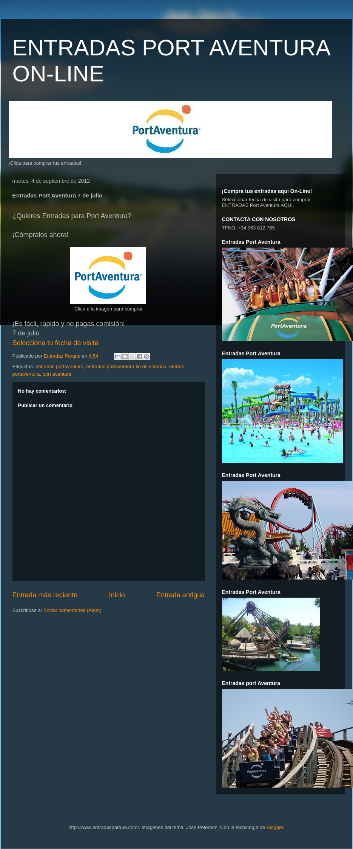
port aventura (57, 374)
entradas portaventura (59, 366)
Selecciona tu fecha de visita (55, 343)
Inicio (117, 595)
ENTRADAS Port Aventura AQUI (257, 205)
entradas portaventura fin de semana (126, 366)
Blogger (275, 827)
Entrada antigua (180, 595)
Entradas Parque (63, 356)
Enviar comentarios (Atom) (72, 610)
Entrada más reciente (45, 595)
